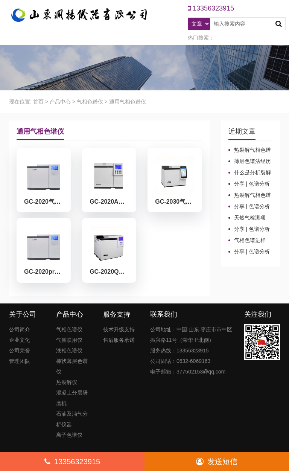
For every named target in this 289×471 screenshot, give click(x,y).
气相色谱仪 (90, 102)
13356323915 (72, 461)
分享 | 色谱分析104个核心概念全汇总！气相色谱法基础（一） (249, 251)
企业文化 (19, 340)
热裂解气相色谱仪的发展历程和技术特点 (249, 150)
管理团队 (19, 361)
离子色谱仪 (69, 435)
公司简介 (19, 329)
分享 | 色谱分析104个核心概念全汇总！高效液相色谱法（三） (249, 206)
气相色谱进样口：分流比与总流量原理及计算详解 (249, 240)
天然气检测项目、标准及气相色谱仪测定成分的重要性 (249, 218)
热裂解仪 (66, 382)
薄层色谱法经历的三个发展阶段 (249, 161)
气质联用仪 (69, 340)
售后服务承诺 (119, 340)
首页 (38, 102)
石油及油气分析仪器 (72, 419)
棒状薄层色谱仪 (72, 366)
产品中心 (60, 102)
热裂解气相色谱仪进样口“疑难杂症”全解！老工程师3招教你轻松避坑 (250, 195)
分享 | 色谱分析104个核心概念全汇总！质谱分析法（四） (249, 184)
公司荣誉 (19, 351)
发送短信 (216, 461)
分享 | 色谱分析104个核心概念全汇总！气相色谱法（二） (249, 229)
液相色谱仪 (69, 351)
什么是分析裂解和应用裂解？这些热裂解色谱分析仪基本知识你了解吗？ (249, 172)
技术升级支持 (119, 329)
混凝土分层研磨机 (72, 398)
